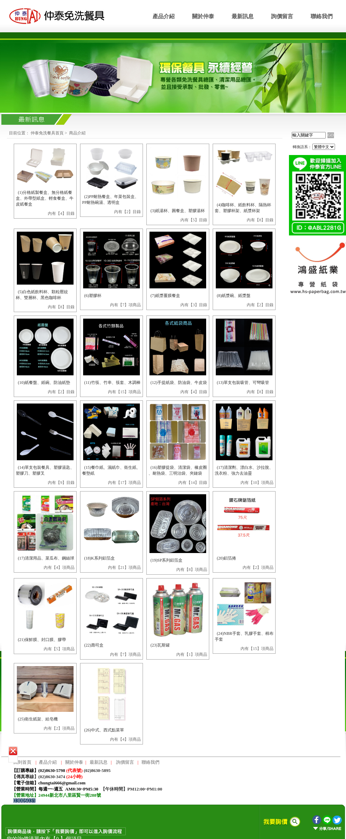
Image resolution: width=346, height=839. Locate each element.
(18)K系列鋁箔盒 (99, 558)
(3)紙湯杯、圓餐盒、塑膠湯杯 (177, 210)
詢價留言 (282, 16)
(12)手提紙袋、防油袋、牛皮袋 (178, 382)
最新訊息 (243, 16)
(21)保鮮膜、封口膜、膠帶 (42, 639)
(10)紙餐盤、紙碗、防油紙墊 (44, 382)
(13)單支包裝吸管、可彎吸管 (243, 382)
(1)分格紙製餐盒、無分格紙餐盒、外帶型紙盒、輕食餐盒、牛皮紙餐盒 (45, 198)
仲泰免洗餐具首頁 (47, 133)
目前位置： (19, 133)
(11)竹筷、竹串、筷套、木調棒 (112, 382)
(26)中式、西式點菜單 (104, 730)
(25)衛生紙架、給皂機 (38, 719)
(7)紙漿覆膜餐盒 (165, 295)
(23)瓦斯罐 (160, 645)
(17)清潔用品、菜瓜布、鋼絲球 (46, 558)
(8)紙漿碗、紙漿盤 (233, 295)
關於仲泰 (203, 16)
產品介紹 (164, 16)
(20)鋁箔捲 (226, 558)
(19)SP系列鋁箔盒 (166, 560)
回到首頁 (22, 762)
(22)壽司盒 (93, 645)
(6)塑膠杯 (92, 295)
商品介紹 (77, 133)
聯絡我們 (322, 16)
